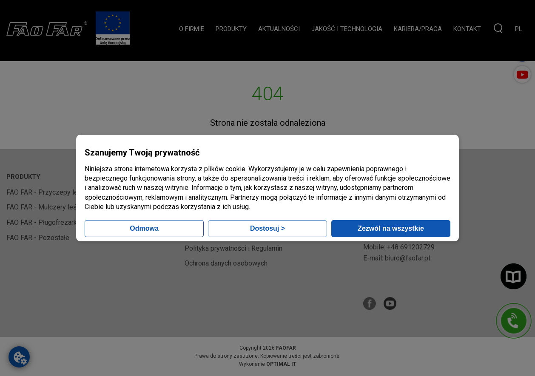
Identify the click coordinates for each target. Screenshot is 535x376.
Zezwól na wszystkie (391, 228)
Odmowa (144, 228)
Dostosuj (267, 228)
